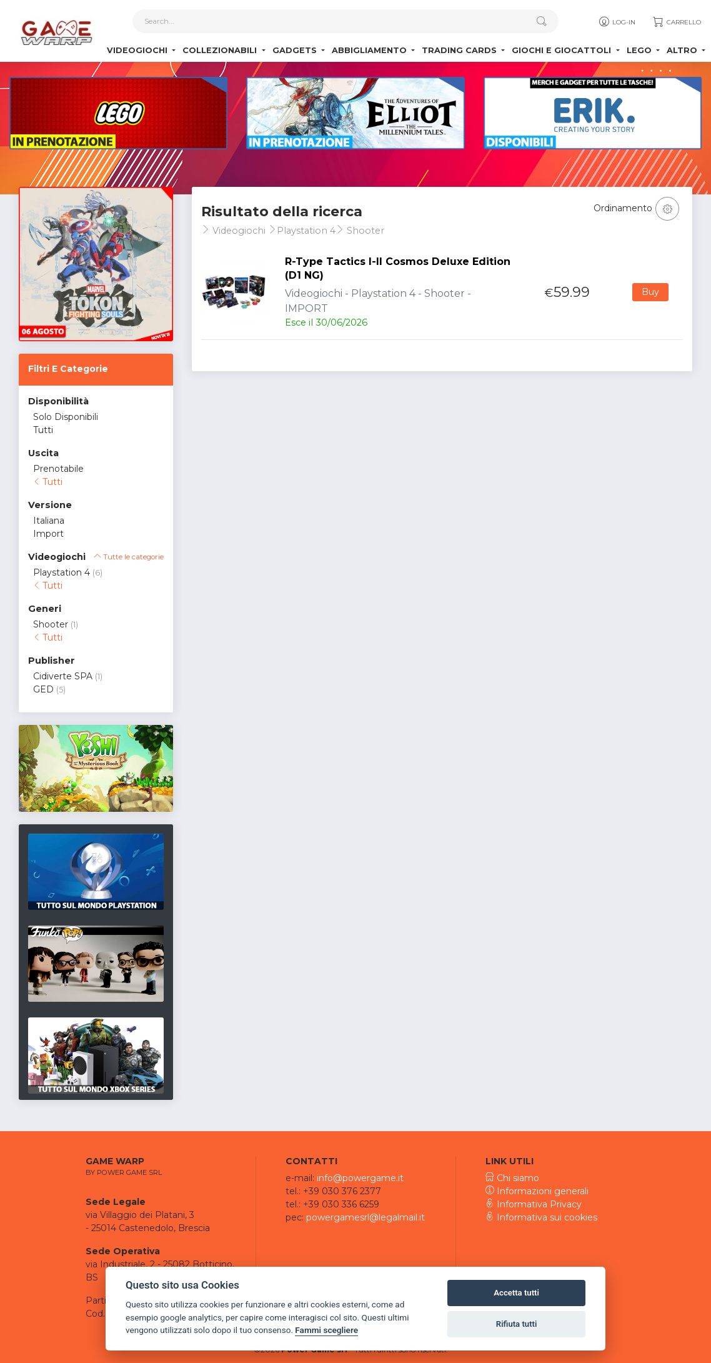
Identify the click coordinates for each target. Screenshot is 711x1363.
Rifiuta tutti (516, 1324)
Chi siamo (512, 1178)
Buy (650, 291)
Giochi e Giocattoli (563, 50)
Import (48, 533)
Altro (683, 50)
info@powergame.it (360, 1178)
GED (43, 689)
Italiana (48, 520)
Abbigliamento (370, 50)
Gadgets (295, 50)
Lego (640, 50)
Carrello (676, 22)
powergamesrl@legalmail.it (365, 1217)
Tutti (43, 430)
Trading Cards (460, 50)
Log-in (616, 22)
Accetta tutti (516, 1292)
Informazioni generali (537, 1191)
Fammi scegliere (326, 1330)
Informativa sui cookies (541, 1217)
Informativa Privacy (533, 1204)
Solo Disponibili (65, 416)
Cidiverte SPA (62, 676)
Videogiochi (138, 50)
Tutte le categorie (129, 556)
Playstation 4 (61, 572)
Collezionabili (220, 50)
